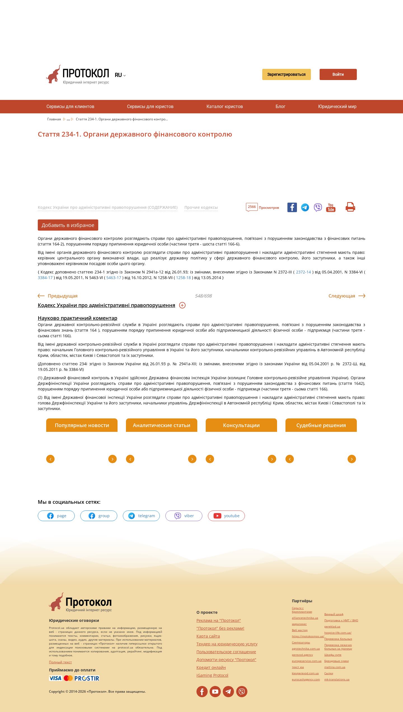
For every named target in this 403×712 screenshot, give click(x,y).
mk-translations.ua (337, 679)
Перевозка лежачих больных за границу (338, 646)
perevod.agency (302, 655)
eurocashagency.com (306, 679)
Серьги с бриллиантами (302, 609)
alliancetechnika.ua (305, 618)
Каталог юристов (225, 106)
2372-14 (303, 272)
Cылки (328, 673)
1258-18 (183, 277)
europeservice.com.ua (307, 661)
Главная (54, 119)
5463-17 (113, 277)
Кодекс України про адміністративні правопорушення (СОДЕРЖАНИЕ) (107, 207)
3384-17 (45, 277)
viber (184, 516)
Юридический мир (337, 106)
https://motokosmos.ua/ (308, 636)
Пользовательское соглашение (226, 651)
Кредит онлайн (211, 667)
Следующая (342, 296)
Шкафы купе (332, 655)
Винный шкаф (333, 614)
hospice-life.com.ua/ (338, 632)
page (56, 516)
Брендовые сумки (336, 661)
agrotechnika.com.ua (306, 648)
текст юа (298, 667)
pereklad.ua (332, 626)
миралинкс (299, 624)
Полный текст (60, 662)
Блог (280, 106)
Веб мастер (300, 630)
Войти (337, 74)
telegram (141, 516)
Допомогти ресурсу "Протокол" (226, 659)
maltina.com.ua (334, 667)
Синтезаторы (301, 642)
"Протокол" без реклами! (220, 628)
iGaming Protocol (212, 675)
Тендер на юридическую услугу (226, 644)
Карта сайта (208, 636)
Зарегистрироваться (284, 74)
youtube (227, 516)
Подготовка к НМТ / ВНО (341, 620)
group (99, 516)
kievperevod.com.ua (305, 673)
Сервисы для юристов (150, 106)
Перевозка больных (338, 639)
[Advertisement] (201, 28)
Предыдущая (63, 296)
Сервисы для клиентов (70, 106)
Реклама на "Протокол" (218, 620)
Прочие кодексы (201, 207)
